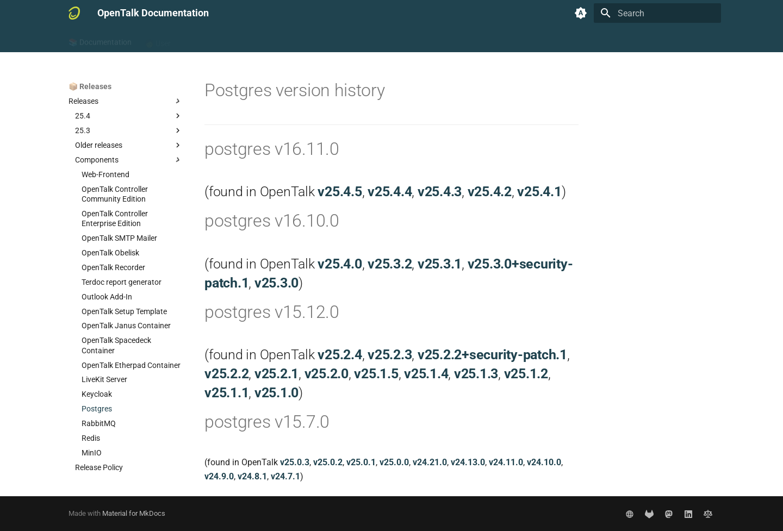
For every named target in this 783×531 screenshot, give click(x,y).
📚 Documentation (100, 39)
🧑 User (158, 39)
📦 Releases (307, 39)
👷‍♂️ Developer (251, 39)
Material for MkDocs (133, 513)
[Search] (657, 13)
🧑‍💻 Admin (200, 39)
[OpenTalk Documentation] (74, 13)
